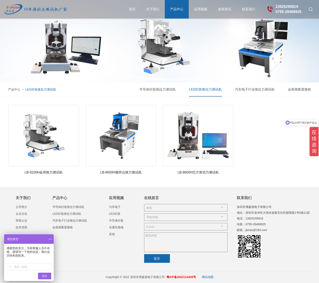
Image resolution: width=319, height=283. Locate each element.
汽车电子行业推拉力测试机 (255, 89)
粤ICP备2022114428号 (181, 277)
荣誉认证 (21, 220)
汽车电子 (115, 207)
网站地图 (207, 277)
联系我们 (248, 9)
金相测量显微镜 (299, 89)
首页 (132, 9)
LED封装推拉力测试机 (205, 89)
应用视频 (200, 9)
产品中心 (176, 9)
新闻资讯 (224, 9)
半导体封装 (116, 220)
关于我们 (152, 9)
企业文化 (21, 213)
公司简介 (21, 207)
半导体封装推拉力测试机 (157, 89)
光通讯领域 (116, 227)
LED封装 (114, 213)
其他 (112, 234)
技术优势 (21, 227)
